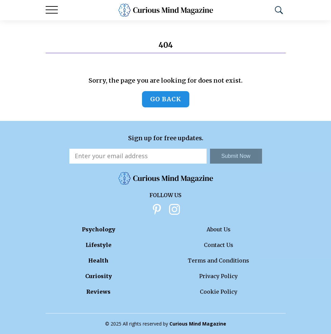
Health (98, 260)
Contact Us (218, 245)
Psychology (98, 229)
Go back (165, 99)
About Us (219, 229)
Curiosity (98, 276)
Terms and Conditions (218, 260)
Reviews (98, 291)
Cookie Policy (218, 291)
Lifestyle (99, 245)
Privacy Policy (218, 276)
